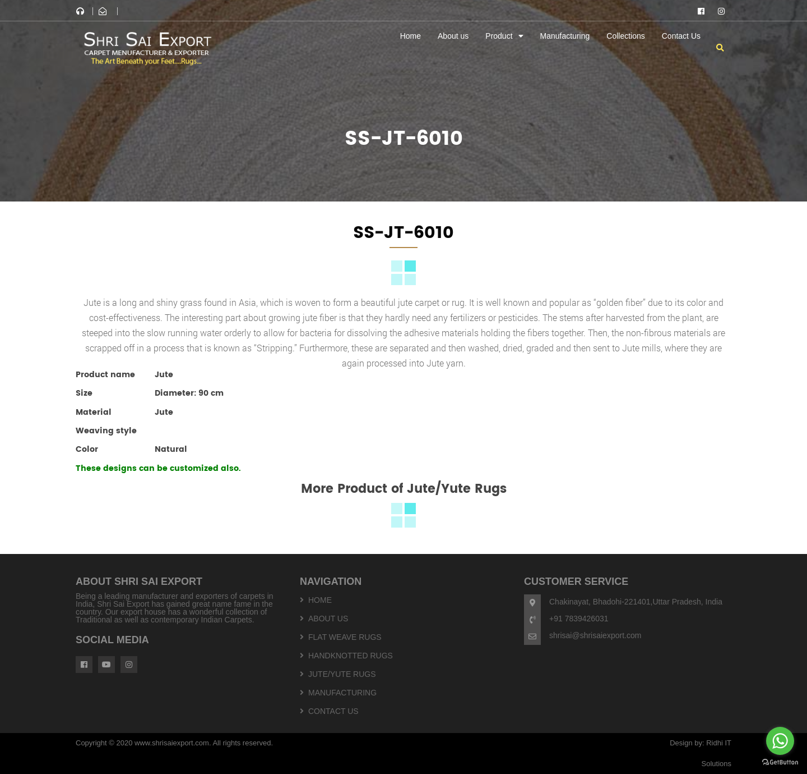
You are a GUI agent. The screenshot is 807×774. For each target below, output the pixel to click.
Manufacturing (565, 35)
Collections (625, 35)
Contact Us (681, 35)
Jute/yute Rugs (342, 674)
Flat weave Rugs (345, 637)
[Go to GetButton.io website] (780, 762)
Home (410, 35)
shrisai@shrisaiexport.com (595, 635)
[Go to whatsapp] (780, 741)
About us (453, 35)
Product (498, 35)
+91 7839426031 (579, 618)
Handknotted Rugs (350, 655)
